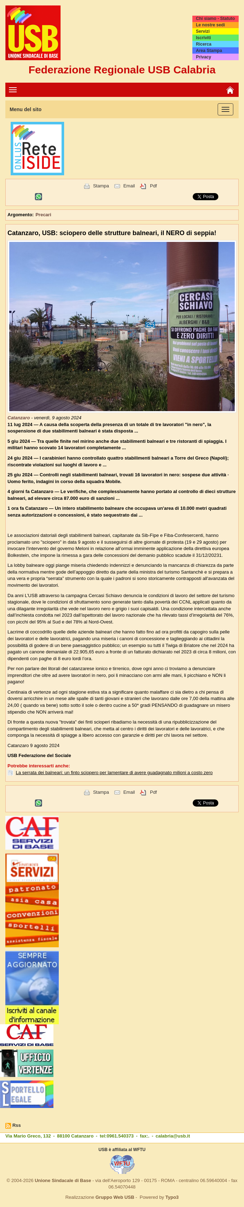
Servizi (203, 31)
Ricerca (203, 44)
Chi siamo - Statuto (215, 18)
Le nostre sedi (210, 24)
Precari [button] (43, 214)
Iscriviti (203, 37)
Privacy (203, 57)
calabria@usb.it (173, 1136)
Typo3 (171, 1197)
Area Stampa (209, 50)
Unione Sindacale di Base (63, 1180)
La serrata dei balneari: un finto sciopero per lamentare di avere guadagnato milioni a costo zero (114, 772)
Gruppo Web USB (114, 1197)
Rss (16, 1125)
